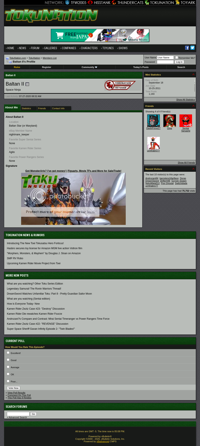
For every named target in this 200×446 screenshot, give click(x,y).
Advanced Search (18, 417)
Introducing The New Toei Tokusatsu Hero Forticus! (35, 243)
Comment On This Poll (19, 395)
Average (15, 367)
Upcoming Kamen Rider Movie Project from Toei (33, 263)
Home (10, 48)
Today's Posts (141, 67)
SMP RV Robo (15, 258)
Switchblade (181, 183)
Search (181, 67)
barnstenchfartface (169, 178)
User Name (150, 57)
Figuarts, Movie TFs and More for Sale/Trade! (94, 170)
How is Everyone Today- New (23, 303)
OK (12, 374)
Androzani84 (151, 178)
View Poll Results (16, 392)
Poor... (14, 381)
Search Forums (16, 406)
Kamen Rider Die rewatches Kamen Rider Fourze (34, 313)
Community (89, 67)
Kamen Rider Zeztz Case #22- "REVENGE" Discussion (37, 323)
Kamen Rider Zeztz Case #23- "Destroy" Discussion (36, 308)
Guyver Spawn (179, 180)
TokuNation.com (17, 58)
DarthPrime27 (153, 128)
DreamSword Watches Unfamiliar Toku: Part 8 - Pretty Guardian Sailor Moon (49, 293)
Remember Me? (185, 58)
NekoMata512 (152, 183)
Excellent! (16, 353)
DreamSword (152, 180)
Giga (169, 128)
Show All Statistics (185, 99)
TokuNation (34, 58)
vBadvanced (102, 441)
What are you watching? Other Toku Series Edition (35, 283)
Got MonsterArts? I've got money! (45, 170)
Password (150, 62)
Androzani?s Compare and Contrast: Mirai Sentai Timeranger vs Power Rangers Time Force (58, 318)
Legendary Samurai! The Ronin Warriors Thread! (34, 288)
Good (13, 360)
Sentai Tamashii (185, 129)
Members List (50, 58)
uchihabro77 (153, 150)
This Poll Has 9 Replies (19, 397)
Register (46, 67)
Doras (183, 178)
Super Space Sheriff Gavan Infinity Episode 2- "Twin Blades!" (41, 328)
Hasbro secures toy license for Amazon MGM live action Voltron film (44, 248)
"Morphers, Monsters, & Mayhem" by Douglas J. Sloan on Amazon (44, 253)
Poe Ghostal (167, 183)
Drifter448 (165, 180)
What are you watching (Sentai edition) (28, 298)
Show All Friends (186, 162)
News (22, 48)
